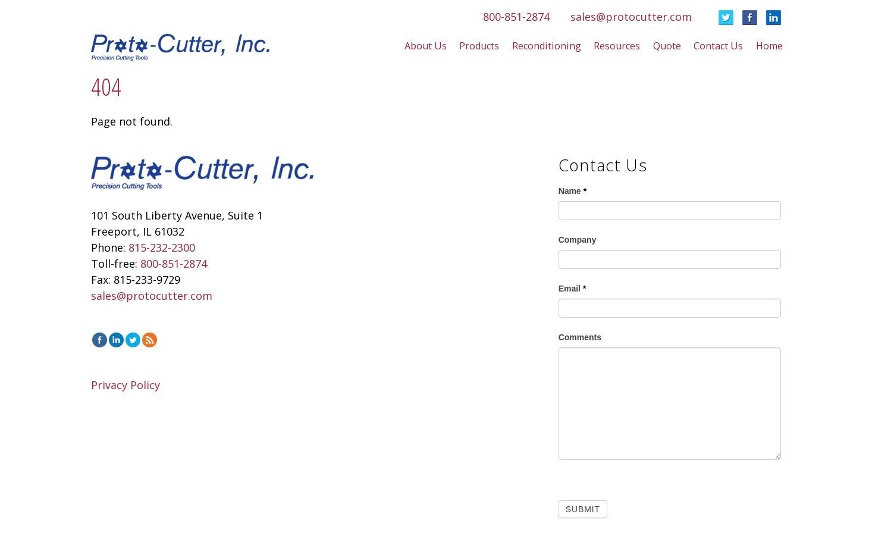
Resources (617, 45)
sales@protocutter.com (631, 17)
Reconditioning (546, 45)
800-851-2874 (516, 17)
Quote (667, 45)
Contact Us (718, 45)
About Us (425, 45)
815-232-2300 (161, 247)
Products (479, 45)
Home (769, 45)
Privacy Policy (125, 385)
